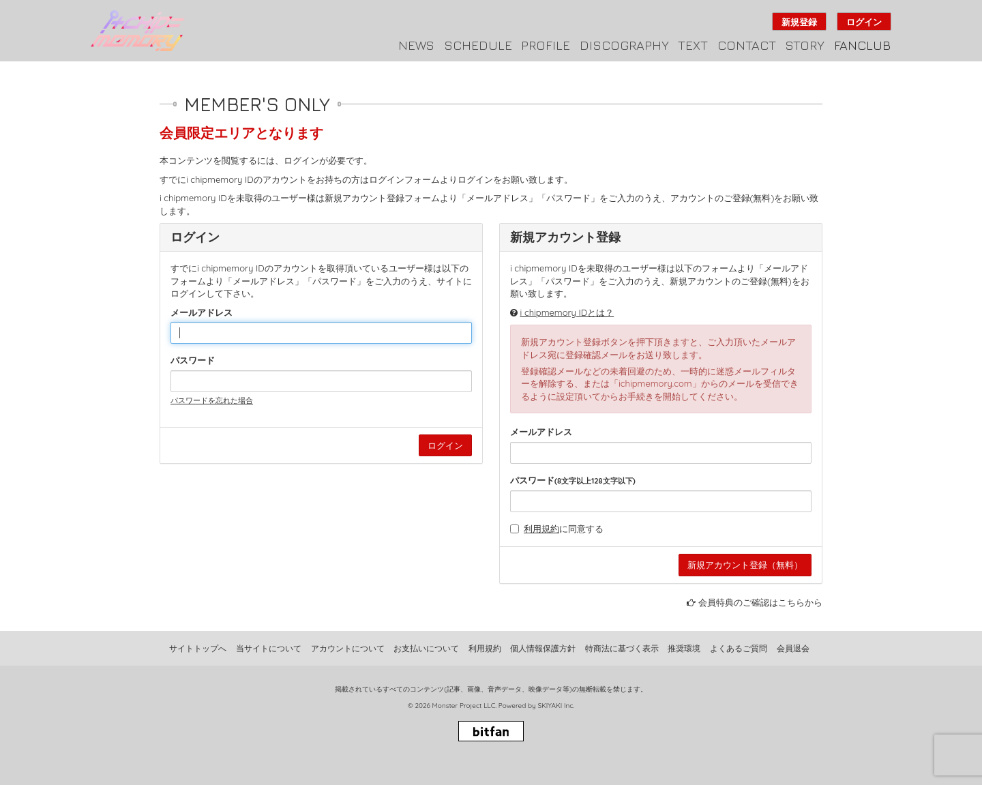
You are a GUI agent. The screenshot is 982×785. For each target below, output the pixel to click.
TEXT (693, 45)
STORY (804, 45)
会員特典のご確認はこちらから (760, 602)
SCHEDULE (478, 45)
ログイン (864, 21)
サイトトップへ (197, 648)
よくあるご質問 (738, 648)
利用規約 (541, 528)
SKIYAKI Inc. (555, 705)
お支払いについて (426, 648)
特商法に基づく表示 (622, 648)
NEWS (416, 45)
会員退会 (793, 648)
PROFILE (545, 45)
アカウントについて (348, 648)
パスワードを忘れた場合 (211, 400)
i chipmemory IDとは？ (567, 312)
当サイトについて (268, 648)
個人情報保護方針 (543, 648)
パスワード (192, 360)
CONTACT (746, 45)
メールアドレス (201, 312)
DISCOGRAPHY (624, 45)
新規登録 (799, 21)
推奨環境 (684, 648)
